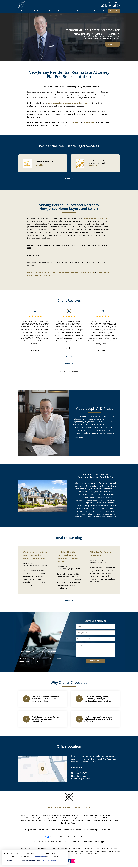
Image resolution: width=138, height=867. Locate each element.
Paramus (52, 272)
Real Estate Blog (99, 11)
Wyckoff (30, 272)
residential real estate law (95, 218)
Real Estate (49, 11)
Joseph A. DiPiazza (35, 11)
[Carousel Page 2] (71, 356)
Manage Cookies (86, 837)
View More (69, 179)
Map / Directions (78, 776)
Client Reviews (69, 300)
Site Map (78, 807)
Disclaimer (57, 807)
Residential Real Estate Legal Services (69, 146)
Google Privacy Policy (75, 842)
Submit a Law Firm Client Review (69, 371)
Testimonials (74, 11)
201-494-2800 (88, 122)
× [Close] (66, 852)
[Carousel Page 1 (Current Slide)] (67, 356)
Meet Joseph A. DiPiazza (94, 408)
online (75, 122)
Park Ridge (48, 275)
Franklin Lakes (88, 272)
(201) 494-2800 (110, 5)
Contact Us (113, 11)
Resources (86, 11)
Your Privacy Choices (55, 837)
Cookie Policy (73, 837)
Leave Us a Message (95, 620)
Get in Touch (114, 2)
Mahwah (75, 272)
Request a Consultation (37, 651)
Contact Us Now (95, 661)
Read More (78, 438)
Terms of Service (93, 842)
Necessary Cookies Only (30, 860)
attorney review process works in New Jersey (68, 103)
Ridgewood (41, 272)
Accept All (10, 860)
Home (23, 11)
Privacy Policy (67, 807)
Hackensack (63, 272)
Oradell (37, 275)
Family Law (61, 11)
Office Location (69, 746)
